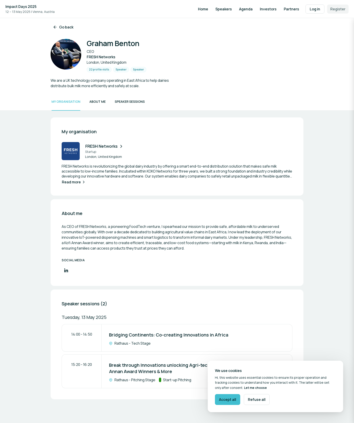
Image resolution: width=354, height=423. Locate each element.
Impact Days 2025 (21, 6)
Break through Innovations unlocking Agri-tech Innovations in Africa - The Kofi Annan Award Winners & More (193, 368)
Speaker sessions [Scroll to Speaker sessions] (130, 101)
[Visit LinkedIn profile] (66, 270)
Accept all (227, 399)
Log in (315, 9)
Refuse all (257, 399)
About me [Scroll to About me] (97, 101)
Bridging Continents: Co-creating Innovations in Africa (168, 335)
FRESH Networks (104, 146)
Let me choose (255, 388)
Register (337, 9)
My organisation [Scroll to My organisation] (65, 101)
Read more (74, 182)
